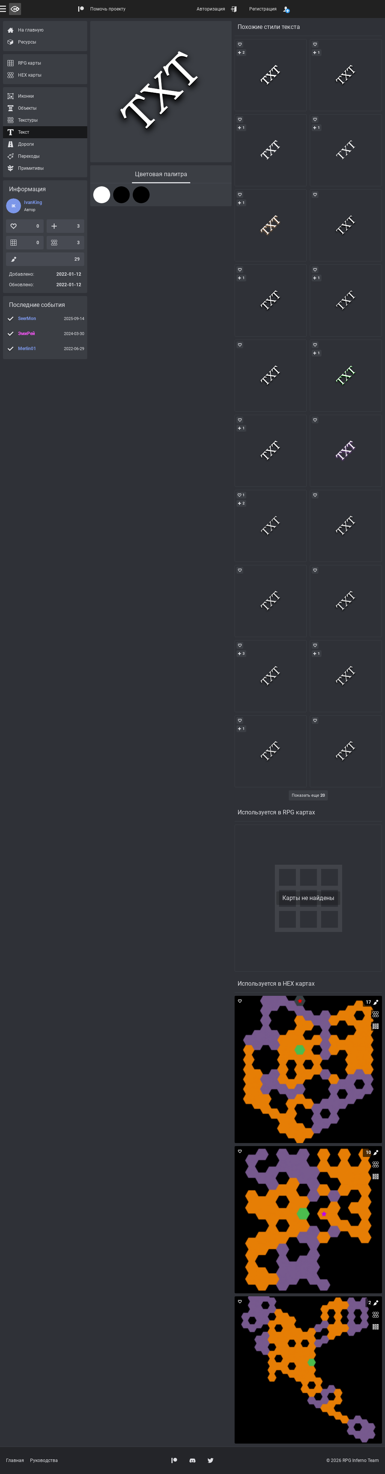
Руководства (44, 1460)
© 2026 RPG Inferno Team (352, 1460)
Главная (15, 1460)
